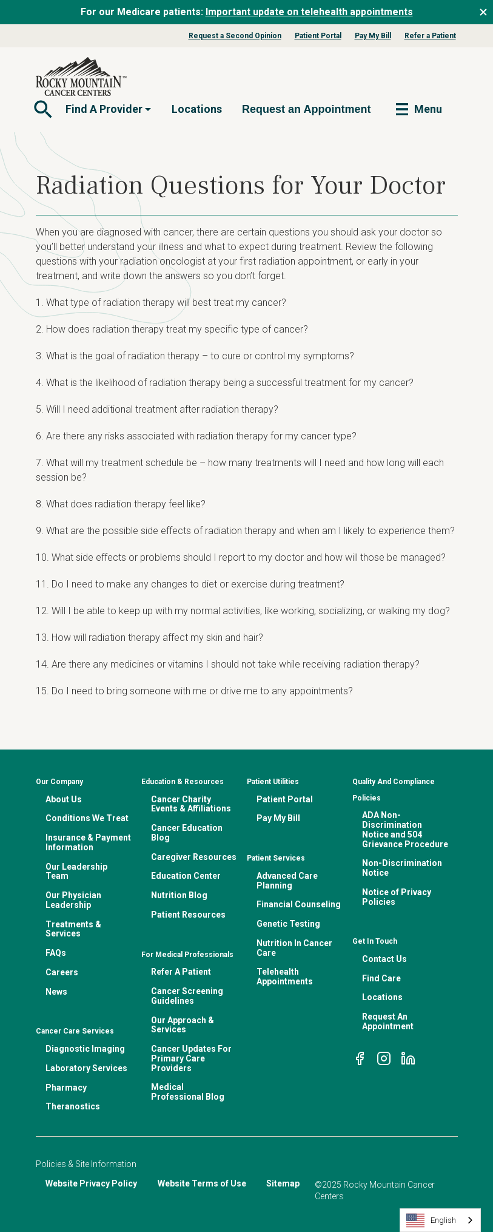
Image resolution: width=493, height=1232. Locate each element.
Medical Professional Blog (187, 1092)
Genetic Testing (288, 924)
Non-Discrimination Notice (402, 868)
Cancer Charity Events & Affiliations (191, 804)
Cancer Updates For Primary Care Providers (191, 1058)
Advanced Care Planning (287, 880)
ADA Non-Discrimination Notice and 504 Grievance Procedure (405, 829)
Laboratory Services (86, 1068)
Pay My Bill (373, 36)
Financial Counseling (299, 904)
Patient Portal (318, 36)
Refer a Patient (430, 36)
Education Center (186, 876)
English (431, 1220)
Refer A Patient (181, 971)
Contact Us (384, 959)
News (56, 992)
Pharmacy (66, 1087)
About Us (63, 799)
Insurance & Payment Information (88, 842)
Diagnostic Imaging (85, 1049)
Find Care (381, 978)
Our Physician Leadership (73, 900)
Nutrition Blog (179, 895)
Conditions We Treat (87, 818)
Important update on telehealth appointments (309, 12)
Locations (197, 109)
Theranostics (72, 1106)
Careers (61, 972)
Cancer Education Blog (187, 832)
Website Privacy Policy (91, 1183)
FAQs (55, 953)
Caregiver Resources (193, 857)
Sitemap (283, 1183)
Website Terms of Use (202, 1183)
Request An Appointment (388, 1021)
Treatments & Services (73, 929)
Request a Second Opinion (235, 36)
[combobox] (440, 1220)
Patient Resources (188, 914)
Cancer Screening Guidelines (187, 996)
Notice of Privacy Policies (396, 897)
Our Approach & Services (182, 1025)
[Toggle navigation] (42, 109)
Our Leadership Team (76, 871)
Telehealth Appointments (285, 976)
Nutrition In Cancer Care (294, 948)
